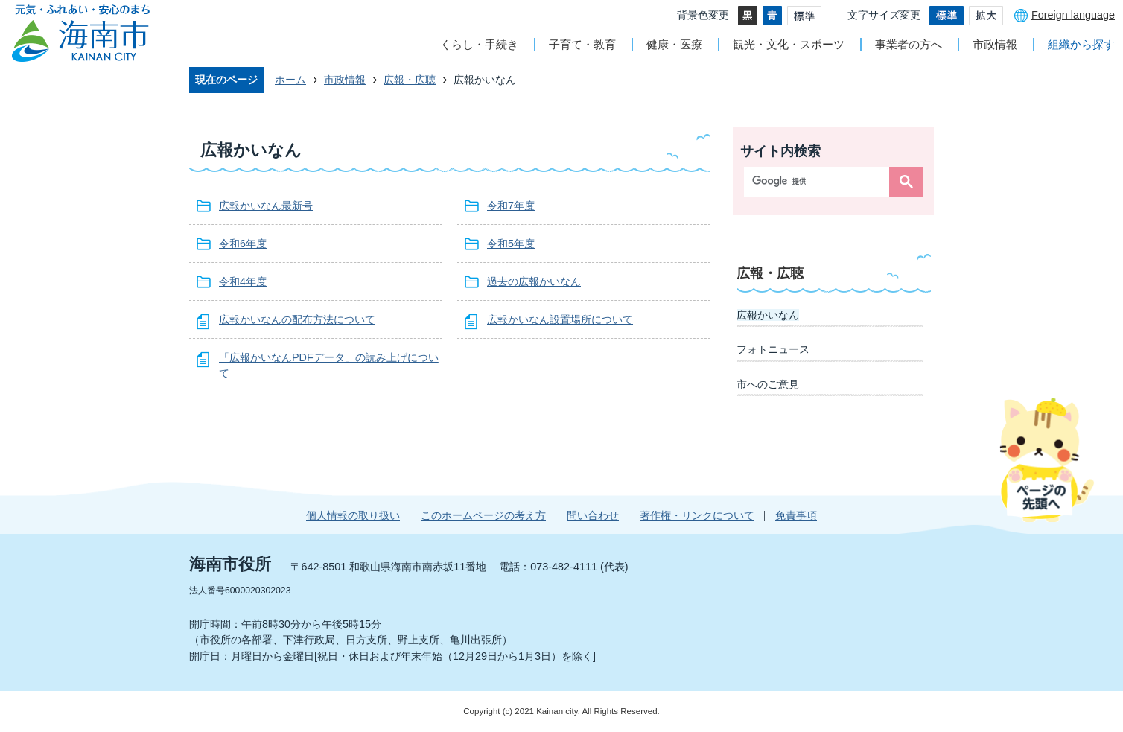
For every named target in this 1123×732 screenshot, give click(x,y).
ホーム (290, 80)
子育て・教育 (582, 44)
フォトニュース (773, 349)
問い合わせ (593, 515)
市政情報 (995, 44)
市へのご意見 (768, 384)
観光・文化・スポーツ (788, 44)
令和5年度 (511, 243)
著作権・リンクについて (697, 515)
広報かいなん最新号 (266, 205)
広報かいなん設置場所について (560, 319)
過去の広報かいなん (534, 281)
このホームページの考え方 (483, 515)
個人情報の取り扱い (353, 515)
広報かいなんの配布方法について (297, 319)
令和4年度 (243, 281)
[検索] (820, 182)
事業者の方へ (908, 44)
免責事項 (796, 515)
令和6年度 (243, 243)
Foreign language (1073, 15)
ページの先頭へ (1047, 459)
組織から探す (1081, 44)
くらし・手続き (479, 44)
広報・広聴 (410, 80)
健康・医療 (674, 44)
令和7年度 (511, 205)
